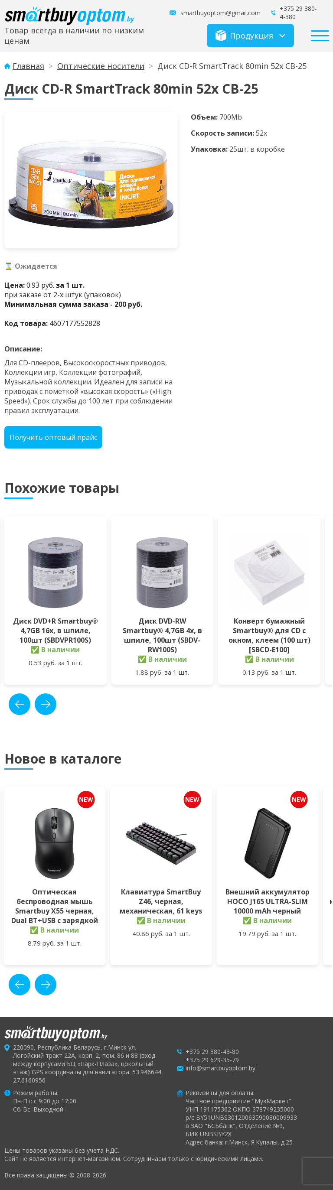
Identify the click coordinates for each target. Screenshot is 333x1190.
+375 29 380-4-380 (298, 12)
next (45, 704)
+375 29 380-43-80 (212, 1051)
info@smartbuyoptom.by (220, 1068)
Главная (28, 66)
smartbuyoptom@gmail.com (220, 13)
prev (19, 704)
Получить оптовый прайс (53, 437)
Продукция (244, 35)
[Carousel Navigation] (32, 704)
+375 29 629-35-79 (212, 1060)
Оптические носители (100, 66)
